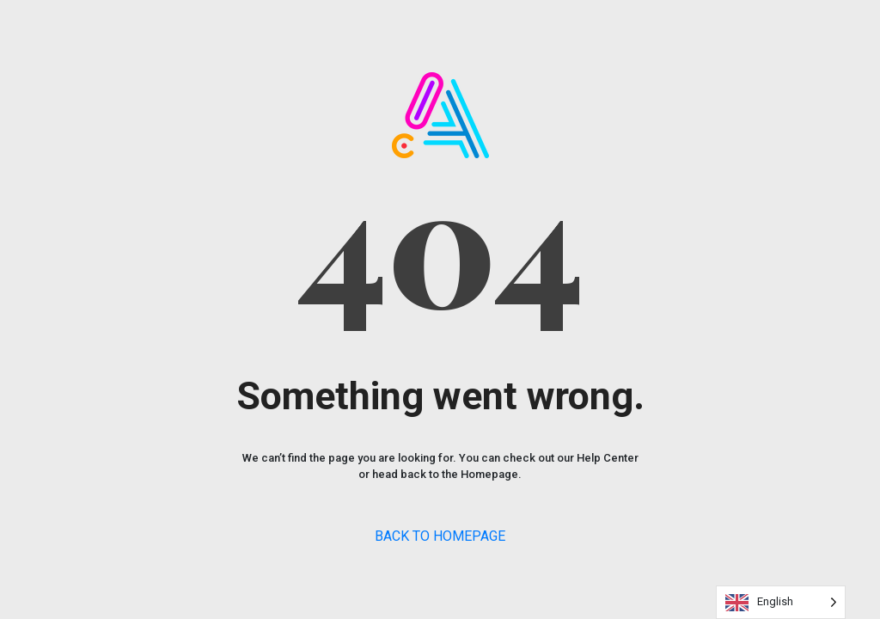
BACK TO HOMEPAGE (440, 536)
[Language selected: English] (781, 602)
